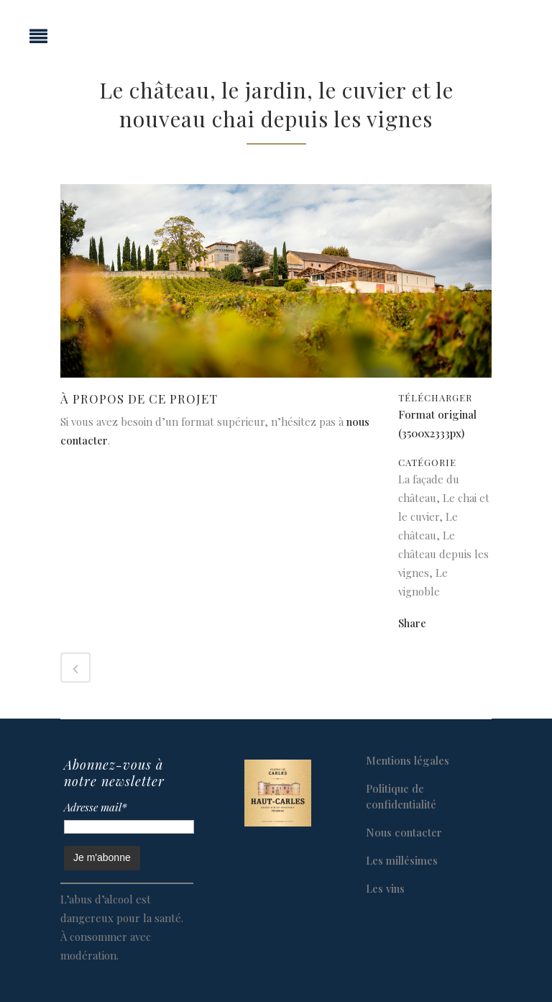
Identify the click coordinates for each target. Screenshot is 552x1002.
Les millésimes (402, 860)
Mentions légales (407, 760)
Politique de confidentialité (401, 796)
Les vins (385, 888)
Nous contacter (404, 832)
